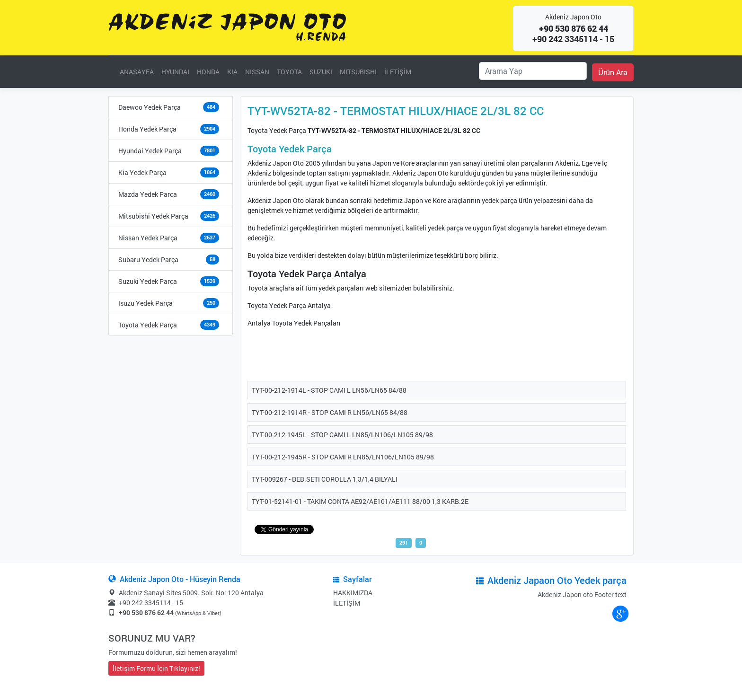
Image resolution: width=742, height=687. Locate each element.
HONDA (208, 71)
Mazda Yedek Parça (147, 194)
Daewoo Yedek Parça (149, 107)
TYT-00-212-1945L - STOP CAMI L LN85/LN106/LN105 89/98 (342, 434)
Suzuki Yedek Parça (147, 281)
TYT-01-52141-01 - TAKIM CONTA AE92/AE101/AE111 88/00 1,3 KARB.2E (360, 501)
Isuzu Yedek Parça (145, 303)
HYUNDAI (175, 71)
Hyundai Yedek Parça (150, 150)
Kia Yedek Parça (142, 172)
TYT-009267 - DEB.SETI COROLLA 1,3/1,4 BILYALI (325, 479)
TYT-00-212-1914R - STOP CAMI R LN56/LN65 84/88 (329, 412)
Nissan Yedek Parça (147, 237)
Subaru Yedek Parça (148, 259)
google (620, 613)
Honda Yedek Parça (147, 128)
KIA (232, 71)
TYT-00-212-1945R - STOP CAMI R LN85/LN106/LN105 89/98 (343, 456)
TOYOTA (289, 71)
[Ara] (533, 71)
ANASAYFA (137, 71)
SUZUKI (320, 71)
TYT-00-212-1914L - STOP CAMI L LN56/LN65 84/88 (329, 390)
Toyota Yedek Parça (147, 324)
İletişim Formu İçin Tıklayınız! (156, 668)
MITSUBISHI (358, 71)
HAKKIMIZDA (352, 592)
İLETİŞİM (397, 71)
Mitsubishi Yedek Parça (153, 215)
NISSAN (257, 71)
